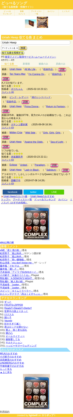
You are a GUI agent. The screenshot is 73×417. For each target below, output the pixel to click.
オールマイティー (15, 336)
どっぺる (7, 12)
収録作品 (48, 69)
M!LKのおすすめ (8, 353)
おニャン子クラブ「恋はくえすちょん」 (21, 294)
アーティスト (36, 12)
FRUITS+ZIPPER (13, 305)
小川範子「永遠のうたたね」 (15, 275)
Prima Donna (31, 106)
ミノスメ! (65, 11)
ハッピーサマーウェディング (21, 345)
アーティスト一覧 (22, 199)
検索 (23, 48)
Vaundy (8, 320)
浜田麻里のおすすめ (10, 360)
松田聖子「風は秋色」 (12, 253)
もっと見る (6, 369)
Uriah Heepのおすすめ (42, 196)
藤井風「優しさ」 (9, 269)
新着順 (26, 64)
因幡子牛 (16, 180)
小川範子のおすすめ (10, 356)
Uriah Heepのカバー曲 (15, 196)
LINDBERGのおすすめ (12, 363)
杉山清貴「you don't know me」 (17, 262)
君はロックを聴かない (16, 327)
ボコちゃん (17, 89)
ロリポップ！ (49, 415)
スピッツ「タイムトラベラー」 (16, 291)
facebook (12, 192)
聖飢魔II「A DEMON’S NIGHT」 (17, 278)
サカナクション (14, 342)
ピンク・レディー (19, 97)
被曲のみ (43, 64)
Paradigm (40, 165)
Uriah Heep (16, 69)
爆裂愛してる (13, 339)
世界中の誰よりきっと (16, 311)
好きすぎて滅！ (12, 323)
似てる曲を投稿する (12, 52)
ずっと (7, 302)
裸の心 (9, 333)
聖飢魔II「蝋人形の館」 (12, 281)
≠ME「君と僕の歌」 (11, 250)
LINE (54, 192)
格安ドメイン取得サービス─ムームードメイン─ (30, 57)
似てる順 (9, 64)
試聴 (62, 69)
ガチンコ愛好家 (19, 124)
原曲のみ (60, 64)
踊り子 (7, 317)
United (23, 165)
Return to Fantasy (55, 106)
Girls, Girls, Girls (51, 132)
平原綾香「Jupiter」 (10, 284)
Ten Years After (18, 74)
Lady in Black (32, 170)
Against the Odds (34, 142)
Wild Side (30, 132)
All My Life (30, 69)
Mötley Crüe (16, 132)
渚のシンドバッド (41, 97)
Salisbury (51, 170)
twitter (33, 192)
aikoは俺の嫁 (7, 242)
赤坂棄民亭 (17, 157)
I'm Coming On (36, 74)
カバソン (51, 11)
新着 (21, 12)
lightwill (33, 415)
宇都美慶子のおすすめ (12, 366)
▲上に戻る (6, 372)
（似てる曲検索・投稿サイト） (17, 7)
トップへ (6, 199)
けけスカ (9, 314)
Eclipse (13, 165)
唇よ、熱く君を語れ (16, 330)
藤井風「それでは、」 (12, 266)
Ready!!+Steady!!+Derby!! (18, 308)
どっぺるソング (14, 3)
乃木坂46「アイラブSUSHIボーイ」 (19, 272)
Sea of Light (57, 142)
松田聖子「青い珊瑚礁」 (13, 259)
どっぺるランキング (45, 199)
